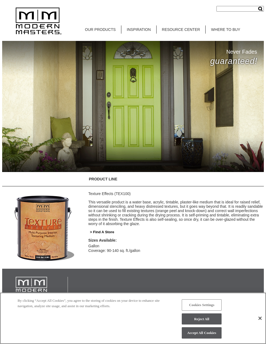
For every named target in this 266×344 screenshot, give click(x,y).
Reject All (201, 319)
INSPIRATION (139, 29)
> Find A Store (102, 232)
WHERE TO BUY (225, 29)
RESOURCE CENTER (181, 29)
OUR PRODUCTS (100, 29)
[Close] (260, 318)
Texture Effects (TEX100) (109, 194)
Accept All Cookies (201, 333)
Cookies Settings (201, 305)
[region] (133, 318)
